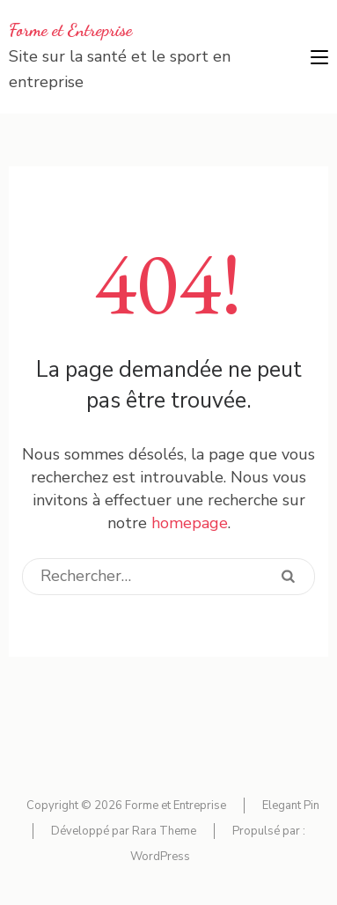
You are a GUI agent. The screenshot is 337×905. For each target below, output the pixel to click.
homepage (189, 522)
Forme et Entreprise (70, 29)
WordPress (160, 857)
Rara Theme (164, 831)
